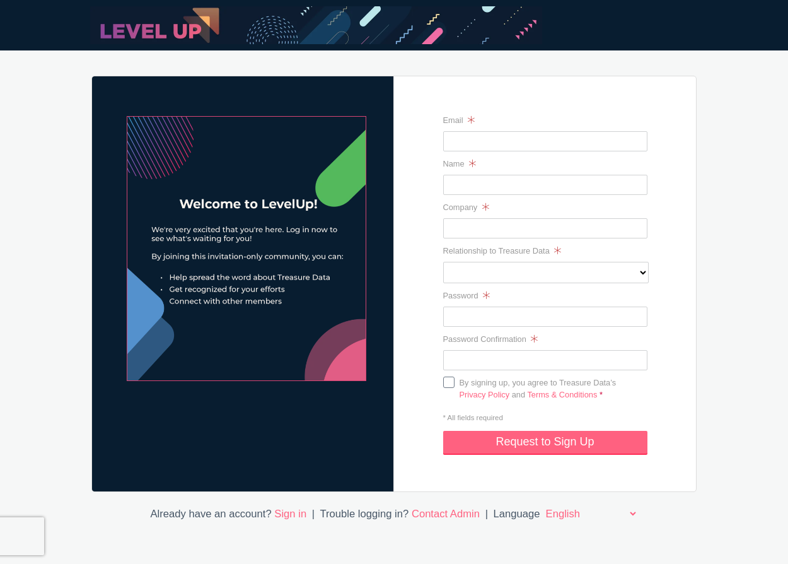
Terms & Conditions (562, 394)
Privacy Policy (485, 394)
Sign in (290, 514)
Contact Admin (446, 514)
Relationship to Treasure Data (502, 251)
